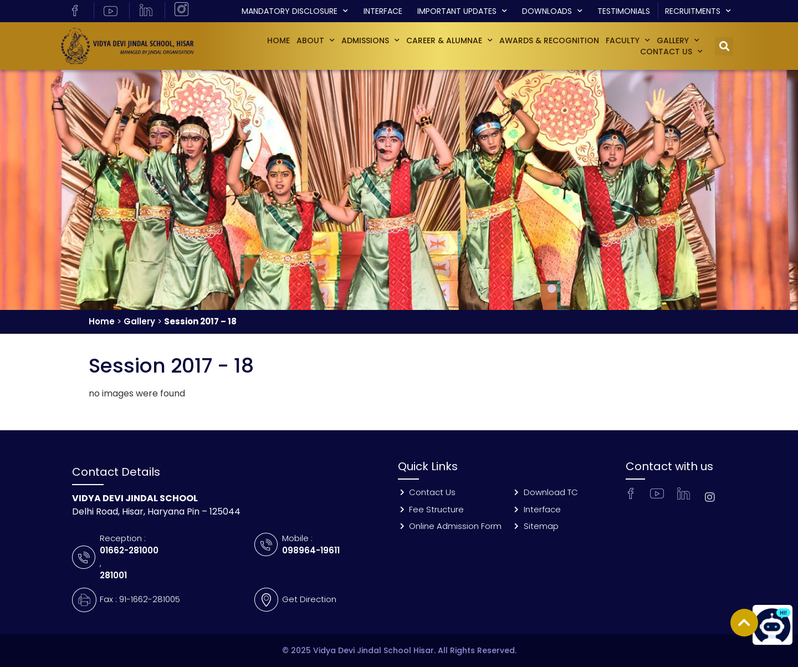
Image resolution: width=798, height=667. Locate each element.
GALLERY (678, 40)
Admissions (370, 40)
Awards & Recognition (549, 40)
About (315, 40)
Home (278, 40)
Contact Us (671, 51)
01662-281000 (129, 550)
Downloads (552, 11)
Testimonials (623, 11)
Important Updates (462, 11)
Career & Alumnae (449, 40)
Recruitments (698, 11)
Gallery (139, 321)
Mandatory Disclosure (295, 11)
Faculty (628, 40)
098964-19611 (311, 550)
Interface (383, 11)
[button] (724, 46)
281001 (113, 575)
